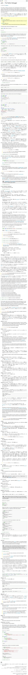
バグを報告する (25, 673)
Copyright (16, 666)
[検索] (15, 1)
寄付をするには (25, 671)
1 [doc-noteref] (24, 204)
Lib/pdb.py (6, 5)
